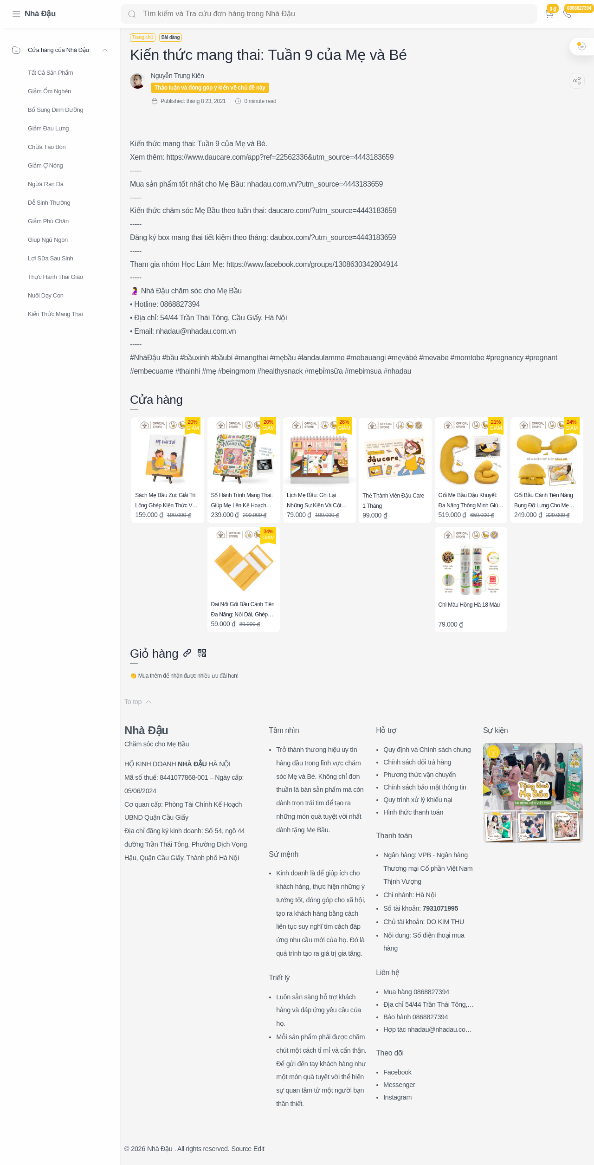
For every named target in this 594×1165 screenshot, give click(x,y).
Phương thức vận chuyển (419, 774)
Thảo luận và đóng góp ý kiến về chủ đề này (210, 87)
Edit (258, 1148)
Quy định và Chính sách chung (427, 749)
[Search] (329, 14)
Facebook (397, 1072)
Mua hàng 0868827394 (416, 992)
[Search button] (132, 14)
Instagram (397, 1097)
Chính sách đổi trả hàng (417, 762)
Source (241, 1148)
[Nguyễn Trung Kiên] (177, 75)
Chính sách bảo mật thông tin (424, 787)
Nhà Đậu (40, 13)
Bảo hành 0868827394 (415, 1017)
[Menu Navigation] (16, 14)
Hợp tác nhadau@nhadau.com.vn (429, 1031)
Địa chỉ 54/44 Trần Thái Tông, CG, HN (428, 1005)
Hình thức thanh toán (413, 812)
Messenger (399, 1084)
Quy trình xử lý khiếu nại (417, 799)
